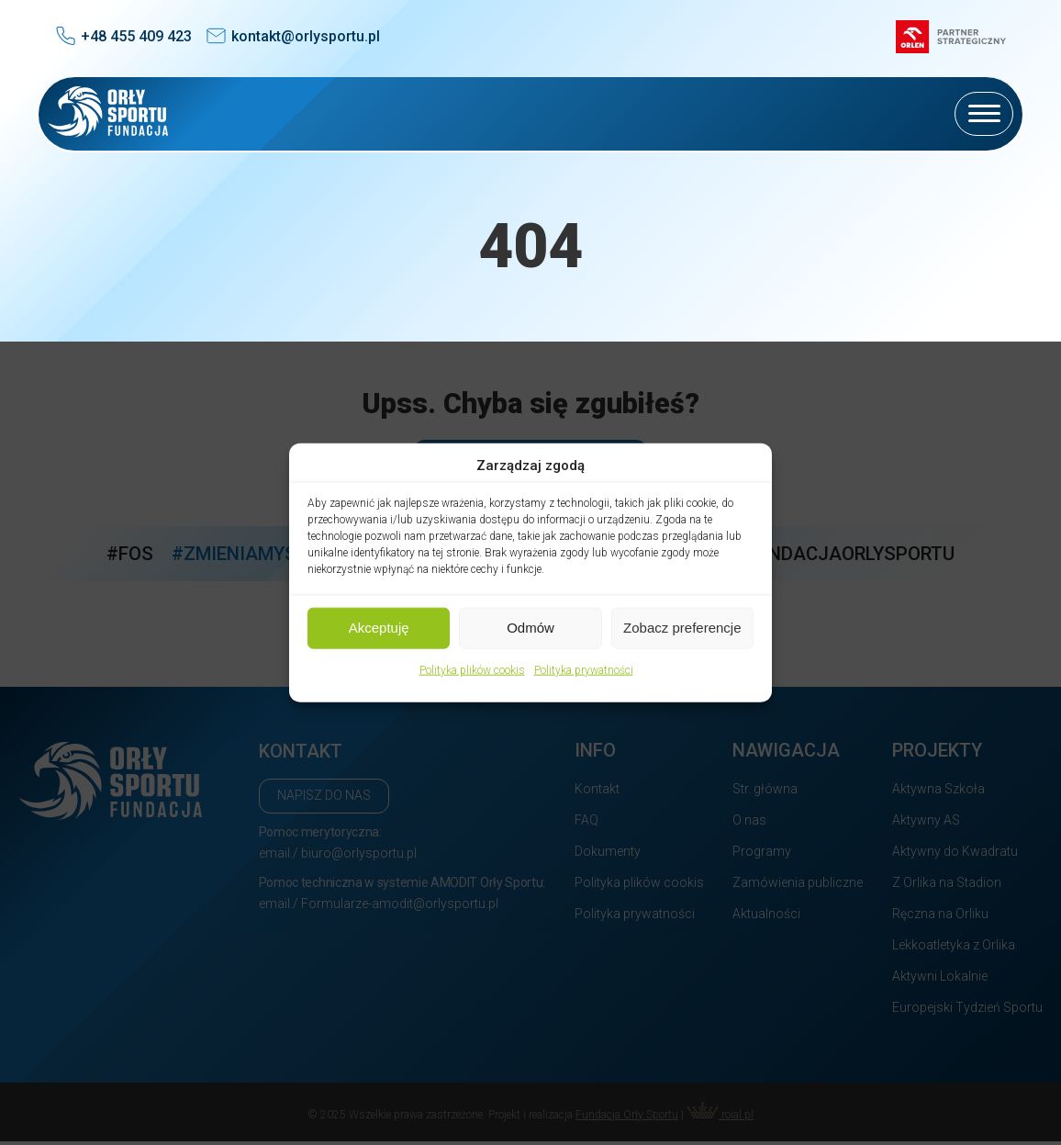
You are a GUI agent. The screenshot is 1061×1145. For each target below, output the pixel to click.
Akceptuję (379, 627)
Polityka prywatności (583, 669)
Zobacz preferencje (682, 627)
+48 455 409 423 (136, 36)
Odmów (530, 627)
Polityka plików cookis (472, 669)
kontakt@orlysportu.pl (305, 36)
